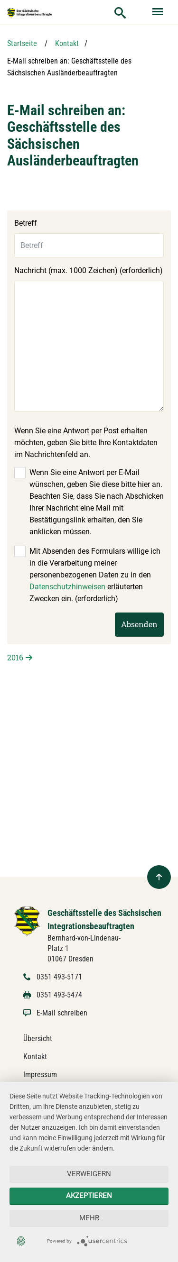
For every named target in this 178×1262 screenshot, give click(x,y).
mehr (89, 1218)
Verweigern (89, 1174)
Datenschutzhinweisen (67, 586)
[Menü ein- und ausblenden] (158, 12)
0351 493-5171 (59, 976)
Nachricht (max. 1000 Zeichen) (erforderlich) (88, 270)
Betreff (25, 223)
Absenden (139, 624)
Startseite (22, 43)
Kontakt (67, 43)
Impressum (40, 1074)
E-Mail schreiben (62, 1012)
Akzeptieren (89, 1195)
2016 (15, 657)
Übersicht (37, 1038)
